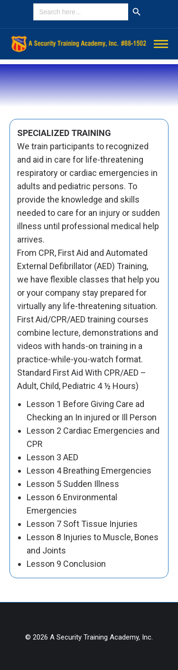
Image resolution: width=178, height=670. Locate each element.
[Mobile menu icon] (161, 44)
